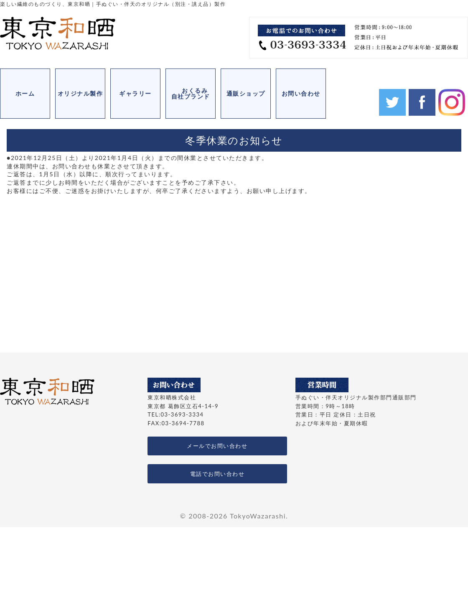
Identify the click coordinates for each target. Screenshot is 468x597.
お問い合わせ (301, 93)
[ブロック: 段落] (234, 174)
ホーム (25, 93)
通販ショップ (245, 93)
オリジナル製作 (80, 93)
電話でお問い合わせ (217, 473)
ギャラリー (135, 93)
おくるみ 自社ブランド (193, 93)
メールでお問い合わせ (217, 445)
